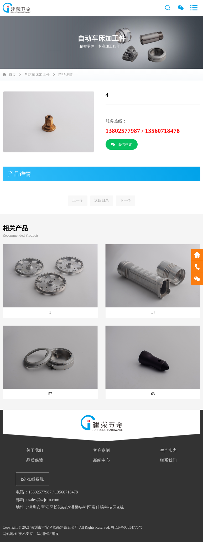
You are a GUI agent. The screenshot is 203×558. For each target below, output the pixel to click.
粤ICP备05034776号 (126, 527)
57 (50, 394)
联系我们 (168, 460)
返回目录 (101, 206)
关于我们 (34, 450)
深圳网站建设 (48, 534)
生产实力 (168, 450)
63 (153, 394)
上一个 (77, 206)
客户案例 (101, 450)
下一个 (125, 206)
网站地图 (10, 534)
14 (153, 312)
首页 (12, 75)
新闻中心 (101, 460)
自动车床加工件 (37, 75)
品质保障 (34, 460)
